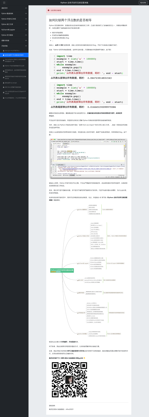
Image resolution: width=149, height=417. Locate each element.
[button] (143, 2)
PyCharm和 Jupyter (8, 30)
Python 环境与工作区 (9, 19)
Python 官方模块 (7, 35)
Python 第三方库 (7, 24)
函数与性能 (5, 40)
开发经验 (5, 46)
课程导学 (5, 8)
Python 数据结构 (7, 13)
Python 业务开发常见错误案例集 (74, 2)
